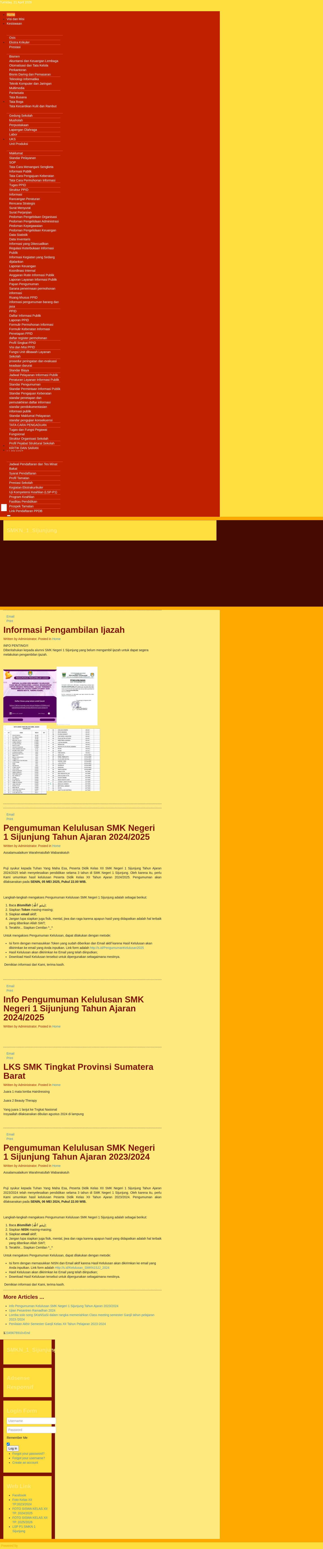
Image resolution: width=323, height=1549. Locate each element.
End (27, 1333)
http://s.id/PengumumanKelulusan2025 (117, 948)
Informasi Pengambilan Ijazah (64, 630)
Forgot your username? (28, 1458)
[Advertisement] (110, 575)
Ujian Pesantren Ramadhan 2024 (32, 1310)
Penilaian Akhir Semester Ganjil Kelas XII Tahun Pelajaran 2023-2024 (57, 1324)
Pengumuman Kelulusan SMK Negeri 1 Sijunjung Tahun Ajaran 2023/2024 (79, 1152)
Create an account (25, 1462)
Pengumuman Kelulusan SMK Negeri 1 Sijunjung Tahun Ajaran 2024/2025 (79, 832)
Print (8, 621)
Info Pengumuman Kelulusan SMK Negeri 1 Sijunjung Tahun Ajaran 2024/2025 (73, 1008)
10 (21, 1333)
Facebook (19, 1495)
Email (8, 616)
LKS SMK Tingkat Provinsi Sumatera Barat (78, 1071)
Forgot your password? (28, 1453)
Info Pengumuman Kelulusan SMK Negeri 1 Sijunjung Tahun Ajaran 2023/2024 (63, 1306)
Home (56, 639)
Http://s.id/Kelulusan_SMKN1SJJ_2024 (82, 1267)
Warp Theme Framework (36, 1545)
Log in (13, 1448)
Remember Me (17, 1437)
